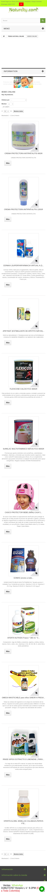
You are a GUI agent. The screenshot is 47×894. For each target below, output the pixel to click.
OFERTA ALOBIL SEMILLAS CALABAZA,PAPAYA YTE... (23, 822)
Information (10, 71)
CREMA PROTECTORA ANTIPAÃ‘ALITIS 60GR (23, 153)
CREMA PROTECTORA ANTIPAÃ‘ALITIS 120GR (23, 209)
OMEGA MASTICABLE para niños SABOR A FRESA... (23, 698)
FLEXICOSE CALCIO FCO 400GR (23, 389)
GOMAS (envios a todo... (23, 578)
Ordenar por (5, 100)
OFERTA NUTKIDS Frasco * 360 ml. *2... (23, 638)
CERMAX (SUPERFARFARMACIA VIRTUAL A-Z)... (23, 266)
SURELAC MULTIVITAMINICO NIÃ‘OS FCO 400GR (23, 449)
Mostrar (4, 104)
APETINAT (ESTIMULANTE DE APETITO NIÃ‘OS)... (23, 331)
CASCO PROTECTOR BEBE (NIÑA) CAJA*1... (23, 512)
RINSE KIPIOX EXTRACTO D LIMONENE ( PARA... (23, 759)
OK (21, 4)
